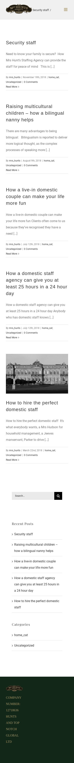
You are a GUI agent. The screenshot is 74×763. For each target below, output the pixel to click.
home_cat (54, 77)
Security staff (21, 42)
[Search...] (33, 496)
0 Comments (31, 82)
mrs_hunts (14, 77)
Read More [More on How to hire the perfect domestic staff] (11, 460)
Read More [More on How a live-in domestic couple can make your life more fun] (11, 253)
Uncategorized (13, 82)
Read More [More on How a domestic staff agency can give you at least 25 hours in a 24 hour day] (11, 337)
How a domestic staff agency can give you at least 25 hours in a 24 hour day (36, 584)
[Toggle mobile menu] (66, 9)
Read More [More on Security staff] (11, 86)
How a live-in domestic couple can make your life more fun (35, 196)
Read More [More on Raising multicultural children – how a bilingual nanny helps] (11, 170)
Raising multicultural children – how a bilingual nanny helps (35, 113)
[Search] (58, 496)
